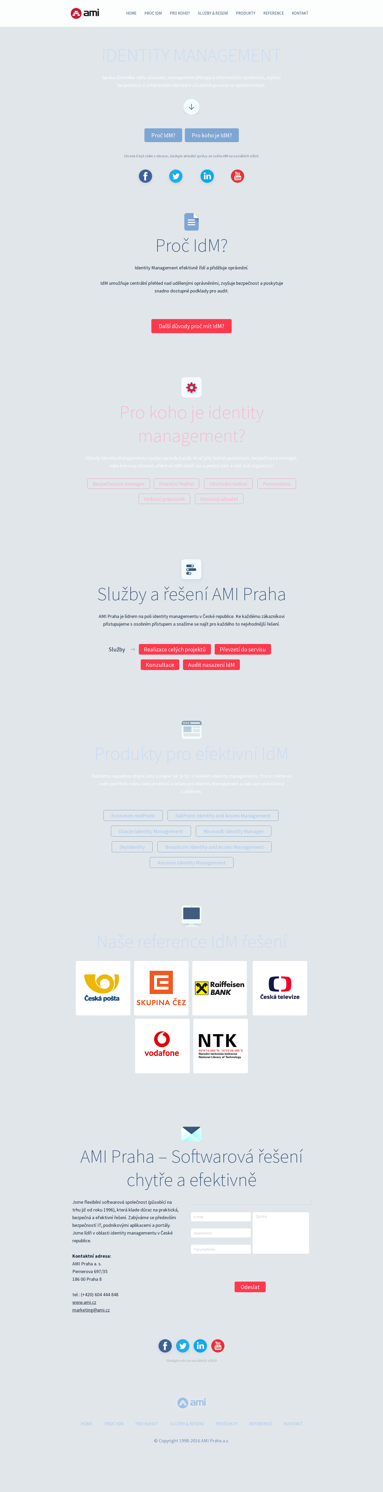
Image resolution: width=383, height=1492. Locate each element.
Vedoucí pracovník (164, 498)
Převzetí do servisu (243, 649)
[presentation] (231, 1267)
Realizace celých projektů (175, 649)
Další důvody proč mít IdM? (191, 326)
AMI (84, 13)
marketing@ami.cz (91, 1310)
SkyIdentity (132, 847)
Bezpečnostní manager (119, 483)
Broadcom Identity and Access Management (214, 847)
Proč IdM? (163, 135)
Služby (117, 649)
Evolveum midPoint (133, 815)
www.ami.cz (84, 1302)
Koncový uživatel (219, 498)
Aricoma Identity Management (191, 862)
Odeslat (250, 1287)
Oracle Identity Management (151, 831)
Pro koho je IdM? (212, 135)
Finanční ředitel (176, 483)
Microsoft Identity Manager (233, 831)
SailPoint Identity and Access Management (223, 815)
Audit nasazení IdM (211, 664)
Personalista (277, 483)
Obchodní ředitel (228, 483)
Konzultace (160, 664)
